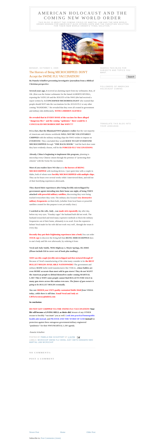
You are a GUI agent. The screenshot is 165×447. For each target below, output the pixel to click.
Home (62, 432)
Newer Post (34, 432)
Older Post (91, 432)
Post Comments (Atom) (51, 438)
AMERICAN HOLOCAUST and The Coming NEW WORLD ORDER (82, 15)
